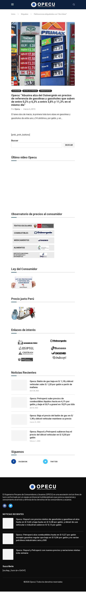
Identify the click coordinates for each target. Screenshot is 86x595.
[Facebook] (26, 464)
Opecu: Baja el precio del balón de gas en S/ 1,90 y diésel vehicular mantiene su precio (51, 420)
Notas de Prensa (30, 91)
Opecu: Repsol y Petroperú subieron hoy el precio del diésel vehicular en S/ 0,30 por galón (51, 438)
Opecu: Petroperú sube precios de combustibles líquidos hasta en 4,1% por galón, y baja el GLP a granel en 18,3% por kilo (50, 403)
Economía (16, 91)
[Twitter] (58, 464)
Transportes (45, 91)
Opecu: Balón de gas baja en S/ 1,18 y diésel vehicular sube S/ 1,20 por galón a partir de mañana (51, 384)
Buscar (14, 140)
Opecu (17, 109)
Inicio (13, 14)
